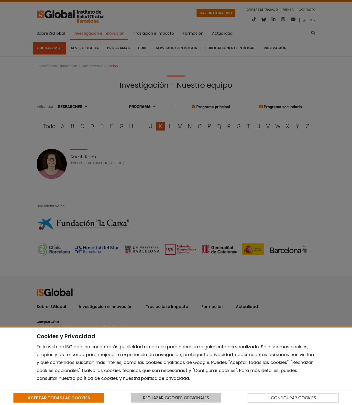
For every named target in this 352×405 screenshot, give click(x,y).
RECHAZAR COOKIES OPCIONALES (176, 398)
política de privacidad (165, 378)
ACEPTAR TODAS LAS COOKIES (59, 398)
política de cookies (97, 378)
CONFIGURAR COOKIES (293, 398)
